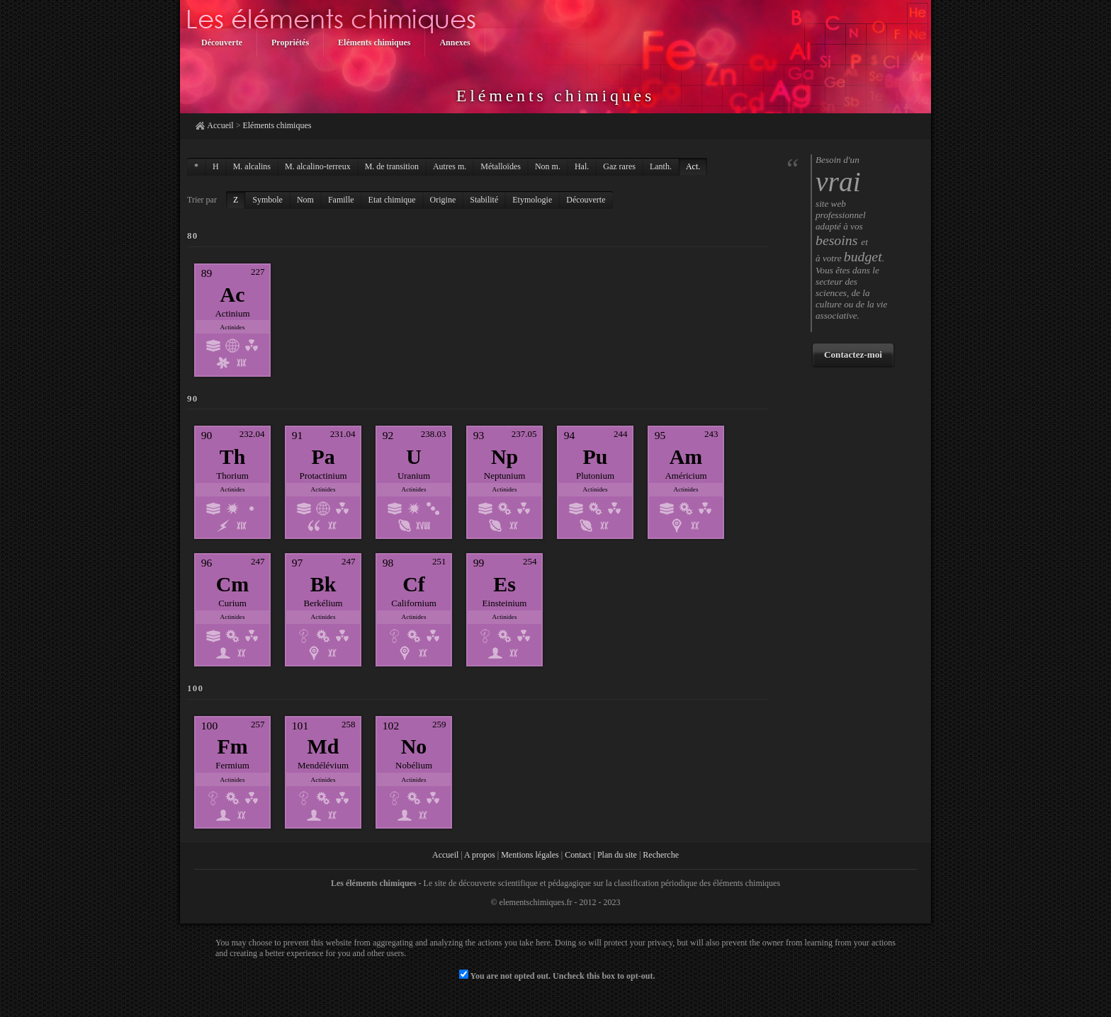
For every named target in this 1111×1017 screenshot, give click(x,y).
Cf (413, 584)
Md (323, 746)
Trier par (202, 200)
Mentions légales (530, 855)
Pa (322, 456)
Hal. (582, 166)
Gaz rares (619, 166)
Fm (232, 746)
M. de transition (392, 166)
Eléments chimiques (276, 125)
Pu (595, 456)
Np (504, 456)
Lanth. (661, 166)
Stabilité (484, 200)
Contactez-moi (853, 354)
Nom (305, 200)
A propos (479, 855)
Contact (578, 855)
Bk (323, 584)
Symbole (267, 200)
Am (686, 456)
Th (233, 456)
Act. (693, 166)
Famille (341, 200)
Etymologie (532, 200)
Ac (232, 294)
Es (504, 584)
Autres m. (449, 166)
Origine (443, 200)
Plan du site (617, 855)
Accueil (220, 125)
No (414, 746)
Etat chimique (392, 200)
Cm (232, 584)
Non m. (547, 166)
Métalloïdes (500, 166)
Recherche (661, 855)
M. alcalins (252, 166)
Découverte (585, 200)
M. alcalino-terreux (318, 166)
